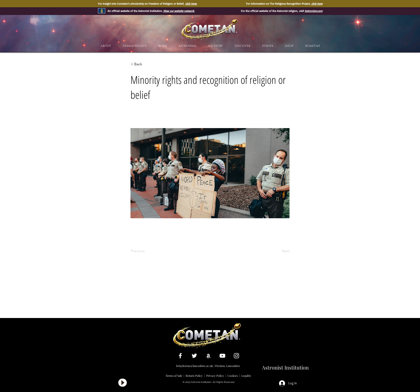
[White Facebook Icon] (180, 355)
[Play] (122, 383)
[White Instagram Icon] (236, 355)
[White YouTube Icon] (222, 355)
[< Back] (146, 64)
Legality (246, 375)
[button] (242, 46)
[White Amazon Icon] (208, 355)
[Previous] (146, 251)
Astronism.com (313, 11)
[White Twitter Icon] (194, 355)
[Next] (278, 251)
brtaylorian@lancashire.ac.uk (194, 366)
